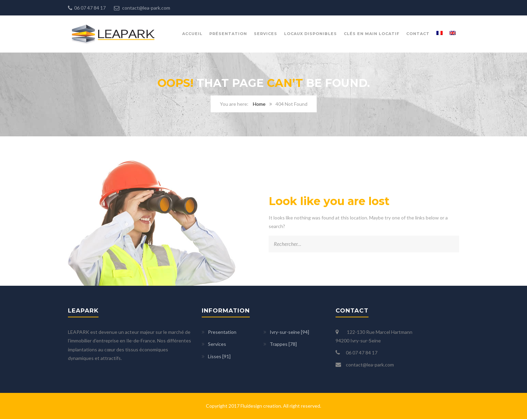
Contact (418, 33)
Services (265, 33)
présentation (228, 33)
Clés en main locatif (371, 33)
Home (259, 104)
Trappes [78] (283, 344)
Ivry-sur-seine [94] (289, 332)
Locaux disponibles (310, 33)
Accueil (192, 33)
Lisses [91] (219, 356)
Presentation (222, 332)
